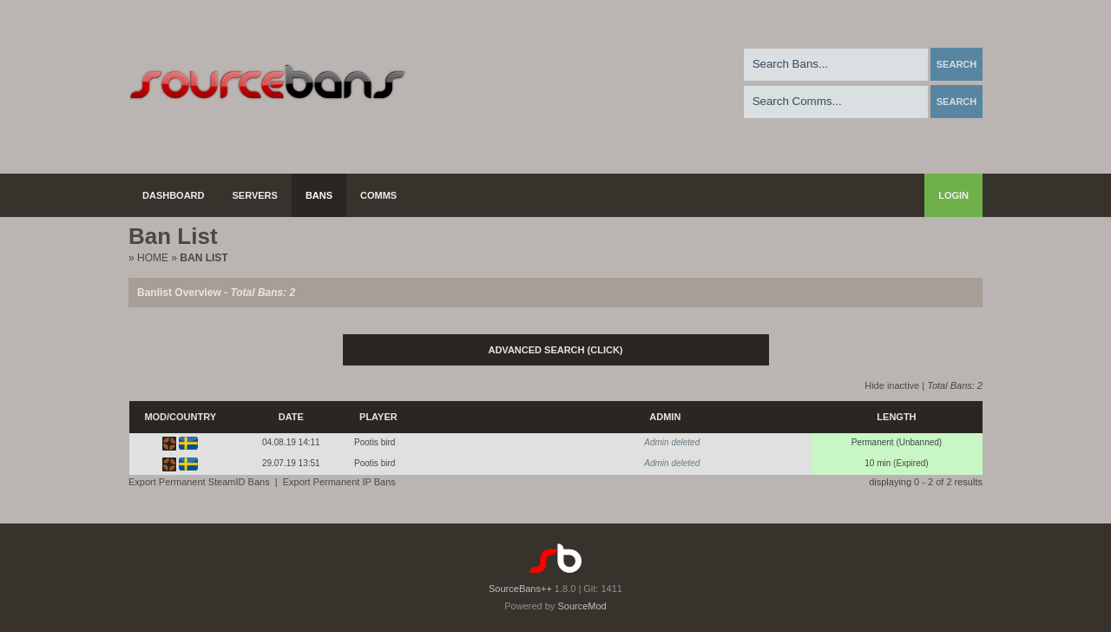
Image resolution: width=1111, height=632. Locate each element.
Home (152, 258)
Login (953, 195)
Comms (378, 195)
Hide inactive (891, 385)
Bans (319, 195)
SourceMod (581, 606)
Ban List (203, 258)
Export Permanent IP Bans (339, 482)
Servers (255, 195)
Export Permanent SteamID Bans (199, 482)
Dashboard (173, 195)
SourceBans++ (520, 588)
